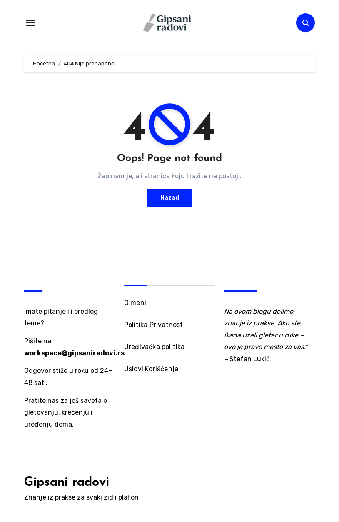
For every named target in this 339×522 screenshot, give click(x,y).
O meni (135, 303)
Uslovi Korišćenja (151, 369)
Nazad (169, 197)
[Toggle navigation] (30, 23)
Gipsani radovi (66, 482)
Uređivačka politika (154, 347)
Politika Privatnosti (154, 325)
